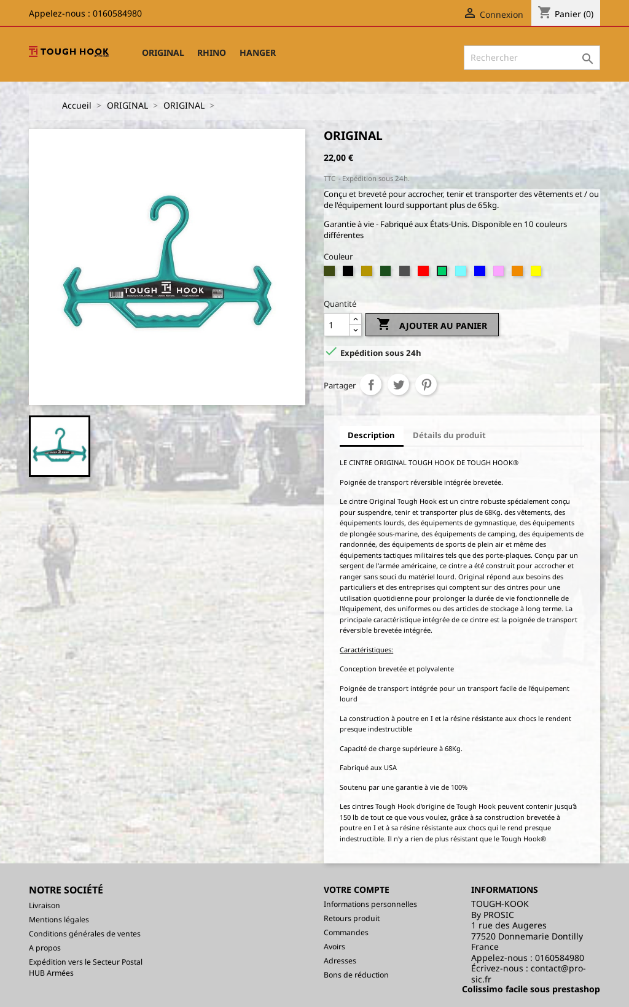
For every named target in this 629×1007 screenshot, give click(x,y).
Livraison (44, 905)
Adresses (340, 960)
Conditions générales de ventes (85, 933)
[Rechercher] (532, 57)
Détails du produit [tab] (449, 435)
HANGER (258, 52)
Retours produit (352, 918)
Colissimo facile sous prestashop (531, 989)
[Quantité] (337, 325)
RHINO (211, 52)
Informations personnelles (370, 904)
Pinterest (426, 384)
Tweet (398, 384)
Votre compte (356, 889)
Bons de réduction (356, 975)
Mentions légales (59, 919)
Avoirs (334, 946)
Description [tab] (371, 435)
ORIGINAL (163, 52)
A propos (45, 948)
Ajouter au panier (432, 325)
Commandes (346, 932)
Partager (370, 384)
